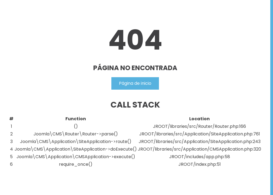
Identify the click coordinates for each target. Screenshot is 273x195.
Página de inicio (135, 83)
